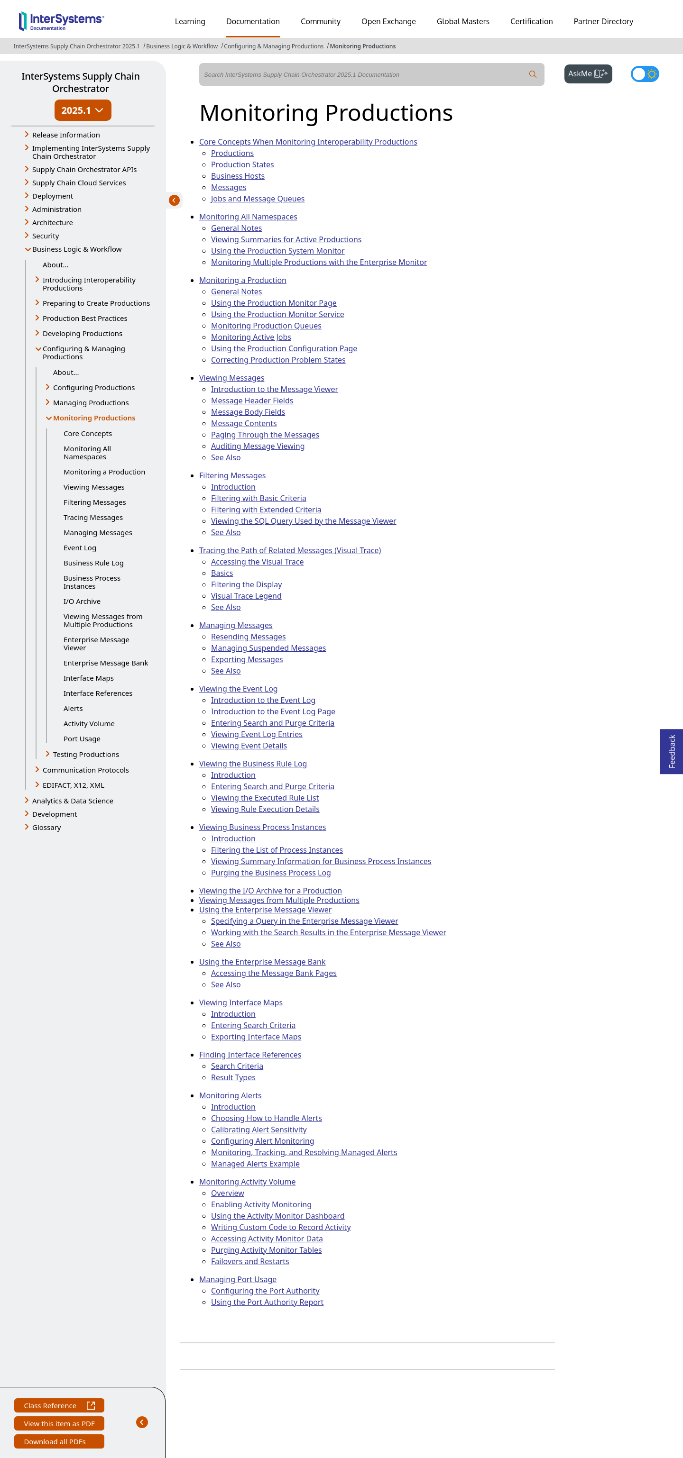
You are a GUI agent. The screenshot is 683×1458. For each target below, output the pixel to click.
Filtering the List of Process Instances (277, 850)
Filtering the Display (246, 584)
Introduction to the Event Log (263, 700)
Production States (242, 164)
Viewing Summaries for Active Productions (286, 239)
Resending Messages (248, 636)
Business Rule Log (94, 562)
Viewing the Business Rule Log (253, 763)
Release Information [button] (66, 134)
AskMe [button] (590, 72)
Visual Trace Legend (246, 596)
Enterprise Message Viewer (96, 643)
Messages (228, 187)
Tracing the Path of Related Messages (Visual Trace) (290, 550)
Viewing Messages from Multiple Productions (103, 620)
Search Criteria (237, 1066)
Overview (227, 1193)
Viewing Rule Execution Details (265, 809)
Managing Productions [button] (91, 402)
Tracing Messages (93, 517)
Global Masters (463, 21)
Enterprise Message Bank (106, 662)
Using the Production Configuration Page (284, 348)
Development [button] (54, 814)
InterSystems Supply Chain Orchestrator (80, 82)
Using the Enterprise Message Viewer (265, 909)
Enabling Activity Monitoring (261, 1204)
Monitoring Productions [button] (94, 418)
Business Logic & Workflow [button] (77, 249)
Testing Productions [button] (86, 754)
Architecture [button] (52, 222)
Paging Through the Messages (265, 434)
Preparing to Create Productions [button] (96, 303)
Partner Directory (604, 21)
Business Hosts (238, 176)
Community (321, 21)
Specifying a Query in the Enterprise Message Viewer (304, 921)
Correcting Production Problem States (278, 360)
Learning (190, 21)
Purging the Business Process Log (271, 872)
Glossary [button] (46, 827)
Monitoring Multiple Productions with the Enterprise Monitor (319, 262)
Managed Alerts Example (255, 1163)
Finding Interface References (250, 1054)
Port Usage (82, 738)
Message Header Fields (252, 400)
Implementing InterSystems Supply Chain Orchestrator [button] (91, 152)
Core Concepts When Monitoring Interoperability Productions (308, 142)
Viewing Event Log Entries (257, 734)
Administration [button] (57, 209)
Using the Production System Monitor (278, 251)
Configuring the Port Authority (265, 1290)
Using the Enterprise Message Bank (262, 962)
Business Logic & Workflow (182, 46)
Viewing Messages (94, 487)
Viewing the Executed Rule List (265, 798)
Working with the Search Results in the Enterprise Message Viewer (328, 932)
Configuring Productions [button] (94, 387)
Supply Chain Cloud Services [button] (79, 182)
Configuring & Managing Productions (273, 46)
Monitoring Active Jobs (251, 337)
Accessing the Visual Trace (257, 561)
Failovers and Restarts (250, 1261)
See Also (226, 457)
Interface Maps (89, 678)
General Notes (236, 228)
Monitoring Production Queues (266, 325)
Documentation (253, 21)
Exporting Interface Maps (256, 1036)
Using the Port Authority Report (267, 1302)
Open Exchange (388, 21)
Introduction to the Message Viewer (274, 389)
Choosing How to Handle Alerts (266, 1118)
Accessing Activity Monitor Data (267, 1238)
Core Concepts (88, 433)
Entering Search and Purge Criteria (272, 723)
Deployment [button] (52, 195)
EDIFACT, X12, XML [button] (73, 785)
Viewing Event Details (249, 745)
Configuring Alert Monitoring (262, 1141)
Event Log (80, 547)
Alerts (73, 708)
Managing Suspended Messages (268, 648)
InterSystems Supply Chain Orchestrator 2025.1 (77, 46)
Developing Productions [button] (82, 333)
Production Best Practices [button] (85, 318)
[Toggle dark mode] (645, 74)
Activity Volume (89, 723)
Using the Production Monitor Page (274, 303)
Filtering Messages (95, 502)
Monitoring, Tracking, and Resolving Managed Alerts (304, 1152)
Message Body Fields (248, 412)
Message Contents (244, 423)
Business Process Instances (92, 582)
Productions (232, 153)
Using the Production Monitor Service (277, 314)
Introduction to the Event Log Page (273, 711)
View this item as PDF (59, 1425)
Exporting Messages (247, 659)
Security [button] (45, 235)
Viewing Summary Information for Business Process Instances (321, 861)
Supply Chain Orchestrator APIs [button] (84, 169)
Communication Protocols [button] (86, 770)
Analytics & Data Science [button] (72, 800)
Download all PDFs (56, 1443)
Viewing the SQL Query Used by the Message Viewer (304, 521)
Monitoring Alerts (230, 1095)
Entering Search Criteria (253, 1025)
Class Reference (59, 1406)
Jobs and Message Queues (258, 198)
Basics (222, 573)
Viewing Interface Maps (241, 1002)
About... (56, 264)
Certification (531, 21)
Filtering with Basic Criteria (258, 498)
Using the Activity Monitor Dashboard (278, 1216)
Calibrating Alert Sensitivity (259, 1129)
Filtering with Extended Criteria (266, 509)
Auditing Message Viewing (258, 446)
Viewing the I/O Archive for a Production (270, 890)
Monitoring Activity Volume (247, 1181)
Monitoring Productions (363, 46)
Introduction (233, 487)
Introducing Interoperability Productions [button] (89, 283)
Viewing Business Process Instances (262, 827)
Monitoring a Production (104, 471)
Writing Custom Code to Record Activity (281, 1227)
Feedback (672, 748)
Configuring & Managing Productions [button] (84, 352)
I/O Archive (82, 601)
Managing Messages (98, 532)
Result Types (233, 1077)
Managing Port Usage (238, 1279)
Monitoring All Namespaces (87, 452)
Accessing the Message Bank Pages (274, 973)
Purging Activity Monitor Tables (266, 1250)
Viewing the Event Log (238, 688)
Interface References (98, 693)
